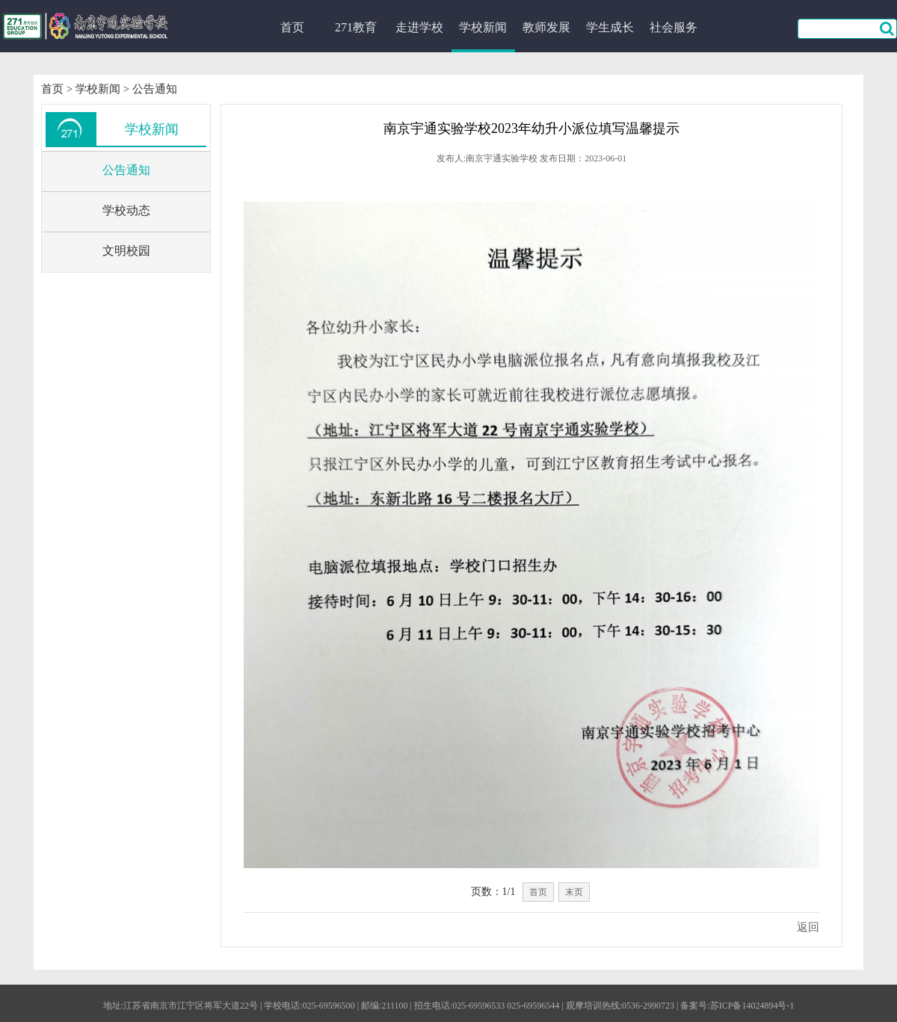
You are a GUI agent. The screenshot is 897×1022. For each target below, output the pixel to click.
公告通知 (154, 89)
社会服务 (673, 27)
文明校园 (126, 250)
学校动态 (126, 210)
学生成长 (610, 27)
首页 (292, 27)
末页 (574, 892)
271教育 (356, 27)
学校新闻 (483, 27)
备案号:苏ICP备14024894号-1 (737, 1005)
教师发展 (546, 27)
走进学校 (419, 27)
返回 (808, 927)
